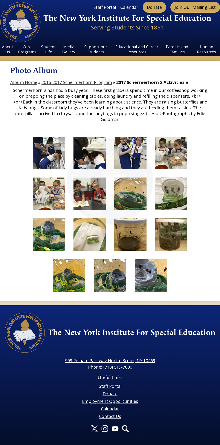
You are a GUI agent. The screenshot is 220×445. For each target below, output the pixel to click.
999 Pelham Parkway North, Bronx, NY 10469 (110, 360)
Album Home (23, 82)
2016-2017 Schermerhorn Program (76, 82)
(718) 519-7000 (117, 367)
